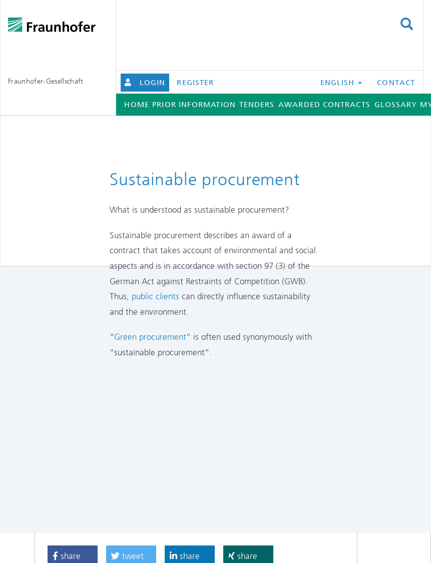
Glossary (395, 104)
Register (195, 82)
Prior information (194, 104)
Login (152, 82)
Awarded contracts (324, 104)
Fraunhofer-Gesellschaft (46, 81)
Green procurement (150, 337)
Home (136, 104)
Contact (396, 82)
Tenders (257, 104)
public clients (155, 296)
